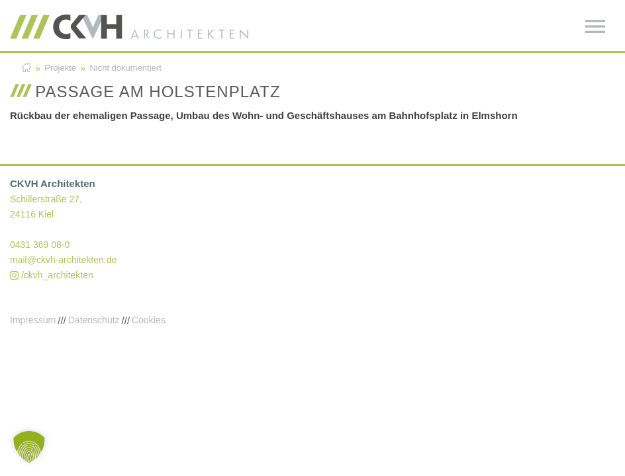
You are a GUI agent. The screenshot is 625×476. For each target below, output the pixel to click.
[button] (29, 447)
